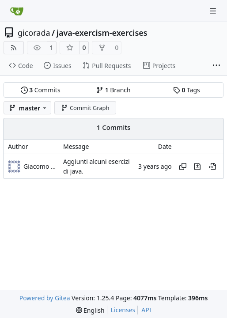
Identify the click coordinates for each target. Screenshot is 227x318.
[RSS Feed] (14, 47)
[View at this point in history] (212, 166)
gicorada (34, 32)
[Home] (16, 11)
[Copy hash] (182, 166)
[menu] (90, 310)
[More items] (216, 66)
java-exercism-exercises (102, 32)
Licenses (123, 310)
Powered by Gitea (44, 298)
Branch (113, 90)
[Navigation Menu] (214, 11)
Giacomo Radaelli (41, 166)
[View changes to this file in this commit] (197, 166)
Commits (41, 90)
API (146, 310)
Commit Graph (85, 108)
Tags (186, 90)
